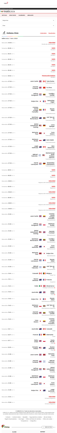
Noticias (4, 21)
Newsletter (25, 423)
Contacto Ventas (16, 423)
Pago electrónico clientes (36, 423)
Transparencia (24, 426)
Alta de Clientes (47, 423)
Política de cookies (47, 425)
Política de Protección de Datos (33, 425)
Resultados (12, 21)
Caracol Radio (6, 12)
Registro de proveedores (11, 425)
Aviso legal (21, 425)
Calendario (22, 21)
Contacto (8, 423)
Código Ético (33, 426)
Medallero (30, 21)
